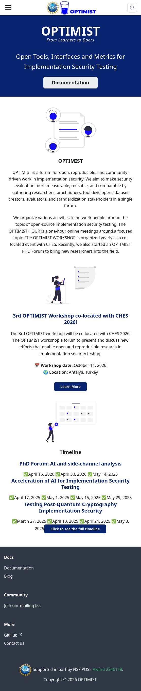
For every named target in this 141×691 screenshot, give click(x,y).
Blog (8, 576)
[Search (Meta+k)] (132, 7)
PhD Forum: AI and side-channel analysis (70, 463)
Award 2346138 (107, 669)
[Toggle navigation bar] (8, 7)
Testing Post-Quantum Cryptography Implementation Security (70, 507)
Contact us (14, 643)
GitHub (13, 635)
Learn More (70, 386)
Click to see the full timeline (75, 529)
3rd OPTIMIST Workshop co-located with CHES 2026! (70, 318)
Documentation (70, 82)
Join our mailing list (22, 605)
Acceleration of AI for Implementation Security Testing (70, 483)
